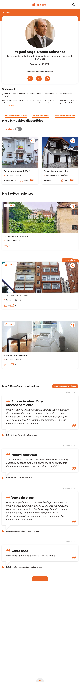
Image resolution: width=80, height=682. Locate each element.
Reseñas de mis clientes (65, 115)
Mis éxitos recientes (40, 115)
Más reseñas (40, 579)
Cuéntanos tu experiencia (65, 386)
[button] (20, 152)
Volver (6, 13)
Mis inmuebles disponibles (16, 115)
